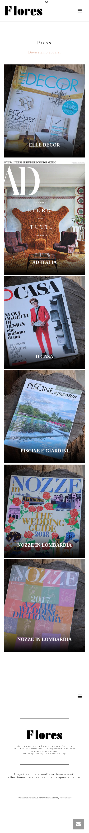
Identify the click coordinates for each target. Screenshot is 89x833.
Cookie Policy (56, 753)
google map (37, 797)
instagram (51, 797)
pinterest (65, 797)
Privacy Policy (33, 753)
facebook (23, 797)
